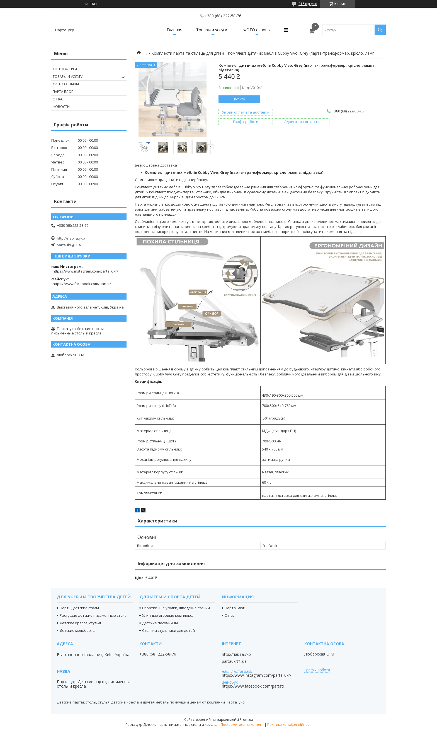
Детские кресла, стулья (80, 622)
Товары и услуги (211, 29)
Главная (174, 29)
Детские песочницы (160, 622)
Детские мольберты (78, 630)
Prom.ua (246, 719)
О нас (58, 99)
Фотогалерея (65, 69)
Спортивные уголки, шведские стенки (176, 607)
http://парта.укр (71, 238)
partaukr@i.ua (69, 245)
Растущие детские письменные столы (93, 615)
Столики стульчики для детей (168, 630)
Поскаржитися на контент (242, 724)
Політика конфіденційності (289, 724)
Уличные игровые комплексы (168, 615)
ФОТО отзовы (256, 29)
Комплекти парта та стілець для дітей (187, 53)
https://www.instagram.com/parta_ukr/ (85, 271)
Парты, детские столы (79, 607)
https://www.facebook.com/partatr (82, 283)
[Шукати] (380, 30)
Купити (239, 99)
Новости (61, 106)
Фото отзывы (66, 84)
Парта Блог (63, 91)
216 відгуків (307, 3)
